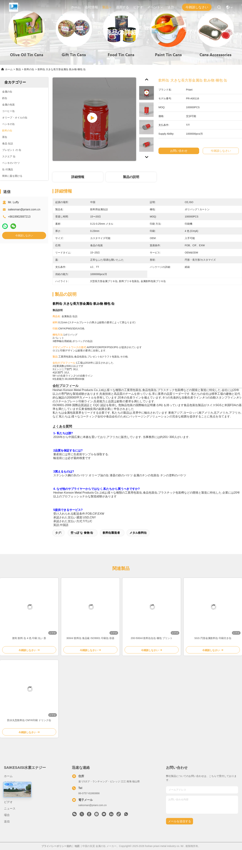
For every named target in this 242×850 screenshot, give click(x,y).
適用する (122, 7)
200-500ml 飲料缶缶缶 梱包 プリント (151, 638)
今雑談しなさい (196, 7)
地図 (77, 846)
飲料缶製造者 (111, 532)
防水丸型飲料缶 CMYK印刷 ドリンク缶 (29, 720)
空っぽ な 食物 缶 (82, 532)
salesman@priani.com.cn (24, 209)
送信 (170, 7)
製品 (107, 7)
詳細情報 (77, 177)
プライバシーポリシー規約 (56, 846)
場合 (7, 815)
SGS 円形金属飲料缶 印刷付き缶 (212, 638)
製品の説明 (131, 177)
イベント (155, 7)
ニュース (9, 808)
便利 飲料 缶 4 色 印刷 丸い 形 (29, 638)
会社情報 (91, 7)
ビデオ (138, 7)
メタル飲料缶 (138, 532)
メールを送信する (179, 821)
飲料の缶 (29, 69)
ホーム (76, 7)
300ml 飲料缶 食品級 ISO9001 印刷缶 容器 (90, 638)
